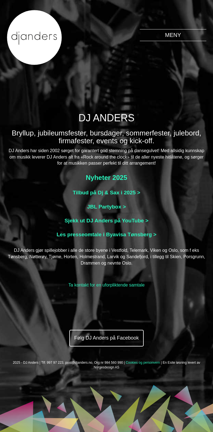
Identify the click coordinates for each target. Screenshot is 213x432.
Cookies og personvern (143, 363)
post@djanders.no (78, 363)
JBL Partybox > (106, 207)
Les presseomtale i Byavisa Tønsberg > (106, 234)
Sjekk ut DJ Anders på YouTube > (107, 220)
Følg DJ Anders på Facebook (106, 338)
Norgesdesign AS (107, 367)
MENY (173, 35)
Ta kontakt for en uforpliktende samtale (107, 285)
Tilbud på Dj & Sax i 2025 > (106, 192)
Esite (171, 363)
